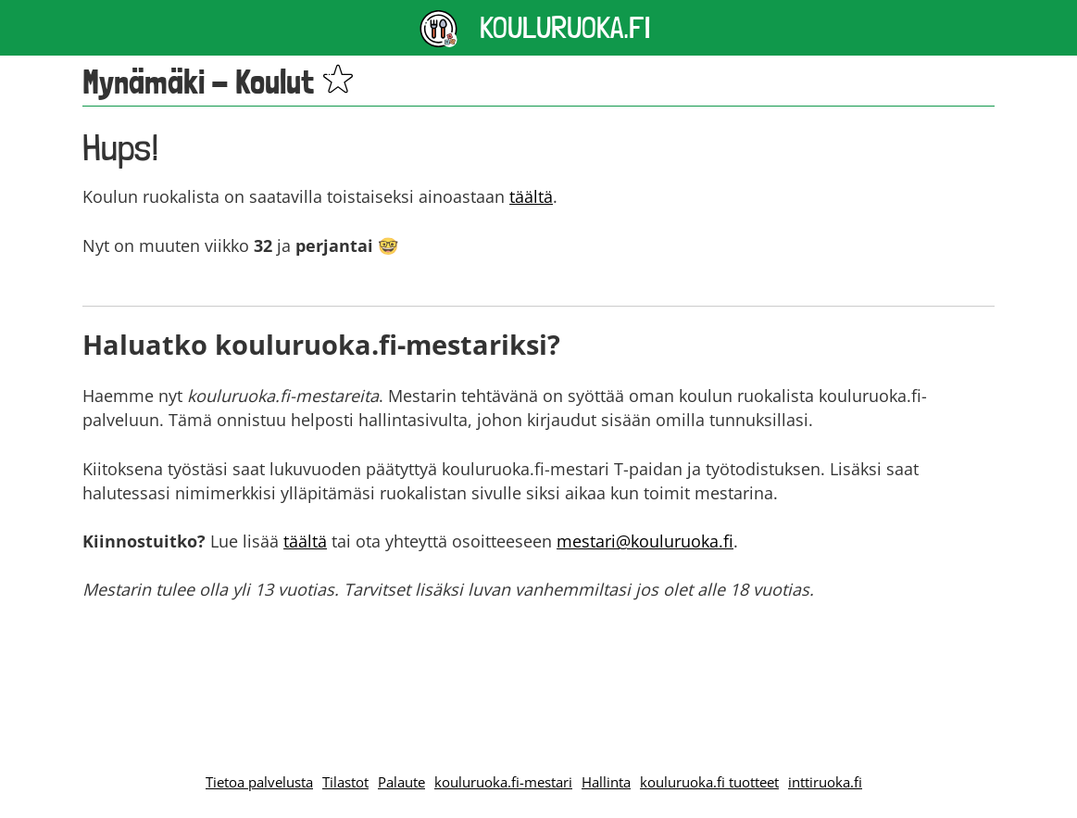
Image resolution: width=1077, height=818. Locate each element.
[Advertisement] (539, 667)
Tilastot (345, 782)
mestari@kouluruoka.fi (645, 541)
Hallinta (606, 782)
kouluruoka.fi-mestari (503, 782)
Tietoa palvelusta (259, 782)
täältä (531, 196)
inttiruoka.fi (825, 782)
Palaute (401, 782)
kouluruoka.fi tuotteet (709, 782)
